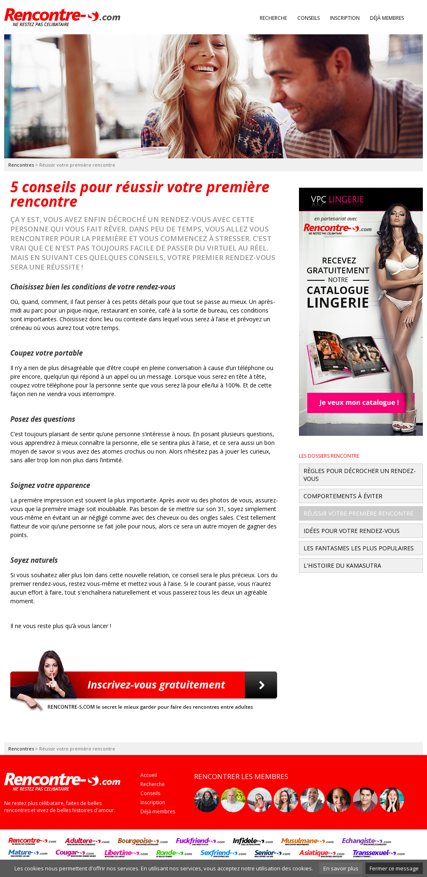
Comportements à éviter (343, 496)
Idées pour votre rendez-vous (352, 531)
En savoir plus (340, 868)
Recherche (273, 18)
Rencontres (21, 165)
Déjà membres (387, 18)
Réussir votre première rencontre (358, 513)
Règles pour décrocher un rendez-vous (360, 475)
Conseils (308, 18)
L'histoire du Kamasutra (342, 565)
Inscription (345, 18)
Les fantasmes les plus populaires (359, 548)
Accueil (148, 775)
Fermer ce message (394, 868)
